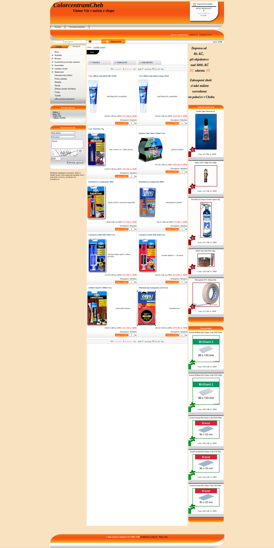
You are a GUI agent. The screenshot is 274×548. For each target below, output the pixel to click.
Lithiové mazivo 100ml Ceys (100, 288)
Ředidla (58, 82)
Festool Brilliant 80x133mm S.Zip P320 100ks (205, 375)
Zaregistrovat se (205, 35)
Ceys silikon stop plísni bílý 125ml (102, 76)
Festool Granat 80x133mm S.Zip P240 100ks (205, 418)
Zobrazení (122, 62)
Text (69, 145)
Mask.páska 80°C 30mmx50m (205, 280)
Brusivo (58, 58)
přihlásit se (193, 35)
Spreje (57, 85)
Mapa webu (163, 537)
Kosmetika (59, 65)
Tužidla (58, 96)
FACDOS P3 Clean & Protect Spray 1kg (205, 199)
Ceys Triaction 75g (96, 129)
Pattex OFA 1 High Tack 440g (205, 163)
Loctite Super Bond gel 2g (205, 111)
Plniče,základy (61, 79)
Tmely (57, 92)
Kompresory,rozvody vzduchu (67, 62)
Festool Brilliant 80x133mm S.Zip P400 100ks (205, 332)
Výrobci (58, 46)
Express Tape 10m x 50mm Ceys (152, 133)
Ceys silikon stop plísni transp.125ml (154, 76)
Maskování (59, 72)
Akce (57, 52)
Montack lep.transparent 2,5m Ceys (153, 288)
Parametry (147, 62)
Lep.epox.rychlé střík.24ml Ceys (102, 235)
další (140, 69)
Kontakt (58, 27)
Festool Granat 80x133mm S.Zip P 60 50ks (205, 452)
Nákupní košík (204, 4)
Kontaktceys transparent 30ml (101, 182)
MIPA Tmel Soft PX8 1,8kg (205, 251)
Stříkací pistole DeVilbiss (65, 89)
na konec (149, 69)
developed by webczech (149, 537)
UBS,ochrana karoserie (65, 99)
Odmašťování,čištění (63, 75)
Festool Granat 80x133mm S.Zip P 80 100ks (205, 485)
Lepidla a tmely (61, 69)
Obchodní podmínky (77, 27)
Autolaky (58, 55)
